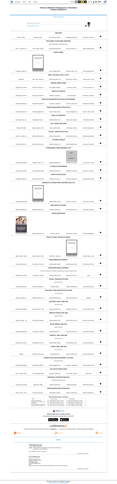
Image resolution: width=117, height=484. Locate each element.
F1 (96, 1)
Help (30, 1)
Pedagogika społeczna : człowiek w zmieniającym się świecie (41, 401)
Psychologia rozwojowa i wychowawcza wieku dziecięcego (41, 404)
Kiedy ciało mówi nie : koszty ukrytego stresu (57, 405)
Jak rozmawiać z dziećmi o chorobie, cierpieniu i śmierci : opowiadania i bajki (62, 404)
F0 (93, 1)
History (24, 1)
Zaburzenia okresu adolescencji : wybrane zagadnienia (77, 400)
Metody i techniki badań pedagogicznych (38, 405)
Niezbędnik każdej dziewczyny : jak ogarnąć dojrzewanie (59, 400)
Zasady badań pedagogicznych (36, 400)
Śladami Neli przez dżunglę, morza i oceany (75, 401)
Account (35, 1)
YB (82, 1)
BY (85, 1)
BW (79, 1)
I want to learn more (53, 482)
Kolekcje (37, 25)
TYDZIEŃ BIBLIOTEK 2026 (35, 445)
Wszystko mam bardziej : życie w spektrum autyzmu (58, 401)
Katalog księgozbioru (58, 16)
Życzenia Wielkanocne (34, 456)
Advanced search (30, 25)
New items (17, 1)
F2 (99, 1)
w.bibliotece (54, 429)
